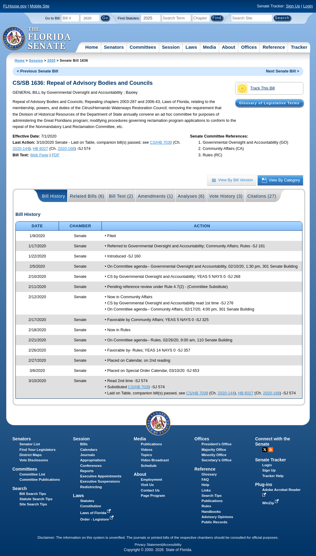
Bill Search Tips (32, 494)
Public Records (214, 522)
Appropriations (93, 460)
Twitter (264, 449)
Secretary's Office (216, 460)
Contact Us (150, 490)
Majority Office (214, 449)
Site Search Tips (33, 504)
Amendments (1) (155, 196)
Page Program (153, 495)
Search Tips (212, 495)
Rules (206, 506)
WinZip (271, 503)
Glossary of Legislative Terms (269, 103)
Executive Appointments (101, 476)
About (228, 47)
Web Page (39, 155)
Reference (274, 47)
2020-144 (21, 148)
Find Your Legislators (37, 449)
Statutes (87, 501)
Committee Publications (39, 479)
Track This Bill (256, 88)
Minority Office (214, 455)
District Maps (30, 455)
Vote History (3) (226, 196)
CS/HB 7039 (161, 142)
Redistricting (91, 487)
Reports (87, 471)
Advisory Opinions (217, 517)
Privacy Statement (148, 544)
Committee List (32, 474)
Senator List (29, 444)
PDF (56, 155)
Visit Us (147, 485)
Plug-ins (263, 484)
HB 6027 (40, 148)
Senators (114, 47)
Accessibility (172, 544)
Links (206, 490)
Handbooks (211, 511)
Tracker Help (273, 476)
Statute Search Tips (35, 499)
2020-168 (66, 148)
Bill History (53, 196)
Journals (87, 455)
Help (205, 485)
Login (308, 6)
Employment (151, 479)
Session (171, 47)
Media (209, 47)
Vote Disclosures (33, 460)
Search (19, 488)
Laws (191, 47)
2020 (51, 60)
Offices (249, 47)
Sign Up (293, 6)
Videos (146, 449)
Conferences (91, 465)
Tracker (299, 47)
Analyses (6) (191, 196)
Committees (143, 47)
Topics (146, 455)
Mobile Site (39, 6)
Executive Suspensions (100, 481)
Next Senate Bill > (282, 71)
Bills (84, 444)
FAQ (205, 479)
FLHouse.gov (15, 6)
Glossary (209, 474)
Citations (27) (261, 196)
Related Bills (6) (87, 196)
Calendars (89, 449)
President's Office (216, 444)
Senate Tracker (270, 459)
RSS (270, 449)
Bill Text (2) (121, 196)
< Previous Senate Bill (37, 71)
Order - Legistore (97, 519)
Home (91, 47)
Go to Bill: (52, 18)
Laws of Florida (96, 513)
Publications (151, 444)
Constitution (90, 506)
